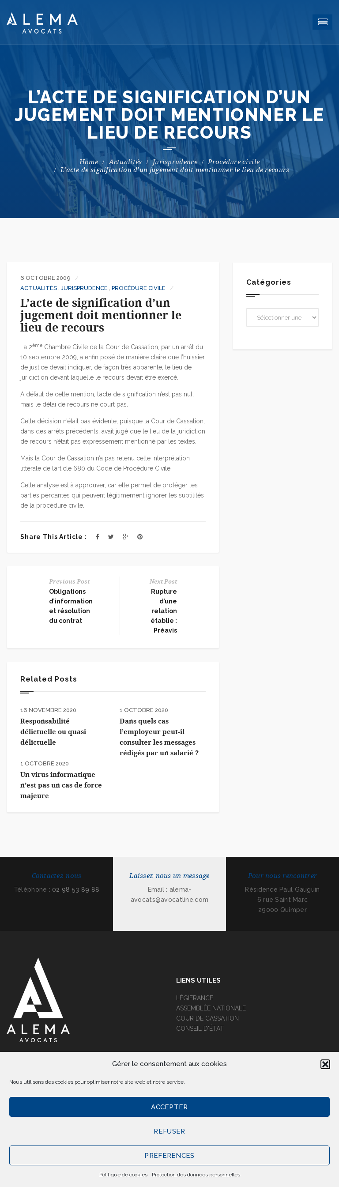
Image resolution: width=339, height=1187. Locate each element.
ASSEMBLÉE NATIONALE (211, 1008)
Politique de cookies (123, 1175)
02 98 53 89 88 (75, 889)
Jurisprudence (175, 162)
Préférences (169, 1156)
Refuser (169, 1131)
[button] (325, 1064)
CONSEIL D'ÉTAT (200, 1028)
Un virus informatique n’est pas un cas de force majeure (61, 785)
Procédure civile (234, 162)
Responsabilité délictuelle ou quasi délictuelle (53, 731)
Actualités (125, 162)
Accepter (169, 1107)
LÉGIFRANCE (194, 998)
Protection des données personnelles (196, 1175)
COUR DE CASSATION (207, 1018)
